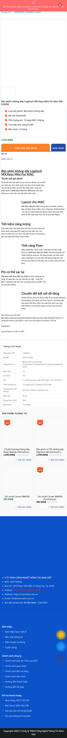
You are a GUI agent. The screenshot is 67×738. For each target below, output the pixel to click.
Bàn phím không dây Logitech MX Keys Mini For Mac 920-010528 (27, 318)
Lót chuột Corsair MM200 (17, 496)
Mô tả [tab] (4, 154)
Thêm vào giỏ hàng (25, 148)
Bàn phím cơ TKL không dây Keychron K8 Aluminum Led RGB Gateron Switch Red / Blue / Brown (49, 450)
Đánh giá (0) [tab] (7, 159)
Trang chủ (6, 12)
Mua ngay (58, 148)
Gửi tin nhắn (23, 459)
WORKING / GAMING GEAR (27, 12)
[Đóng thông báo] (60, 5)
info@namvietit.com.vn (22, 598)
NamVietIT (5, 326)
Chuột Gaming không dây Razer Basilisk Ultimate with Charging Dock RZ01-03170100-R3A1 (17, 450)
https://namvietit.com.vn (26, 594)
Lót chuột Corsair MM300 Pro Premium (50, 498)
